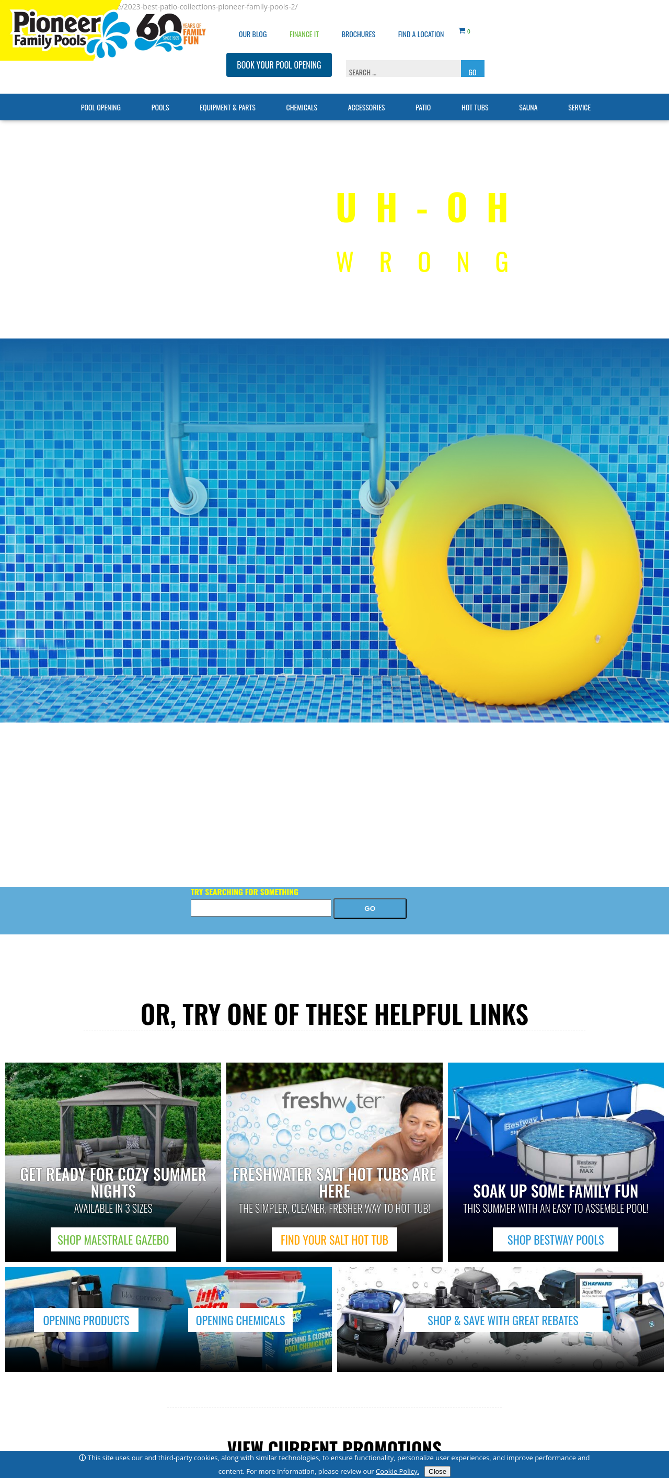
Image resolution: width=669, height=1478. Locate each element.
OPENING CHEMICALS (240, 1320)
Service (579, 91)
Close (437, 1471)
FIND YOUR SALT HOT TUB (334, 1239)
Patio (423, 91)
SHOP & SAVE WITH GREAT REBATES (503, 1320)
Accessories (366, 91)
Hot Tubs (475, 91)
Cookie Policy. (397, 1471)
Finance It (304, 18)
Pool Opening (101, 91)
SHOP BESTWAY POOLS (555, 1239)
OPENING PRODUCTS (86, 1320)
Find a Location (421, 18)
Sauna (528, 91)
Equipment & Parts (228, 91)
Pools (160, 91)
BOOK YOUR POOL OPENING (279, 49)
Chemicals (301, 91)
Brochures (358, 18)
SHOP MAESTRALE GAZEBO (113, 1239)
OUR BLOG (253, 18)
